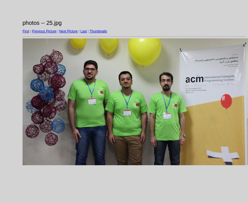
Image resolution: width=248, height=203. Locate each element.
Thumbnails (98, 31)
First (26, 31)
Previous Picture (44, 31)
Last (83, 31)
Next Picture (68, 31)
